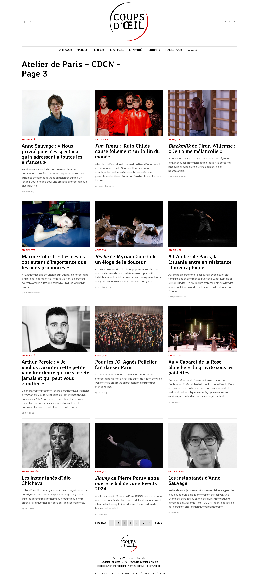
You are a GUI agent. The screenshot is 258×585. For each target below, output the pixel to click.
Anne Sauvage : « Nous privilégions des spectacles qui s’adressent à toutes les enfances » (52, 154)
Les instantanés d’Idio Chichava (46, 480)
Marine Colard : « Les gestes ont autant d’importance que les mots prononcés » (54, 262)
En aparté (28, 140)
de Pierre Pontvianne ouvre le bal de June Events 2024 (127, 483)
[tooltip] (225, 22)
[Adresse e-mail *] (226, 547)
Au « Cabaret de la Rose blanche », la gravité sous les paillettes (200, 367)
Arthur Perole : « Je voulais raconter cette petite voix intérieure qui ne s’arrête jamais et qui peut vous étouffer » (55, 372)
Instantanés (30, 471)
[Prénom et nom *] (226, 534)
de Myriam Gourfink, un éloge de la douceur (126, 259)
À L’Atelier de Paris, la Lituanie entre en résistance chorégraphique (200, 262)
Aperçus (174, 140)
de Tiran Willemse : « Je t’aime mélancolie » (202, 148)
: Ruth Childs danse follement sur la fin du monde (127, 151)
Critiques (101, 140)
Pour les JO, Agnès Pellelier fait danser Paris (126, 364)
